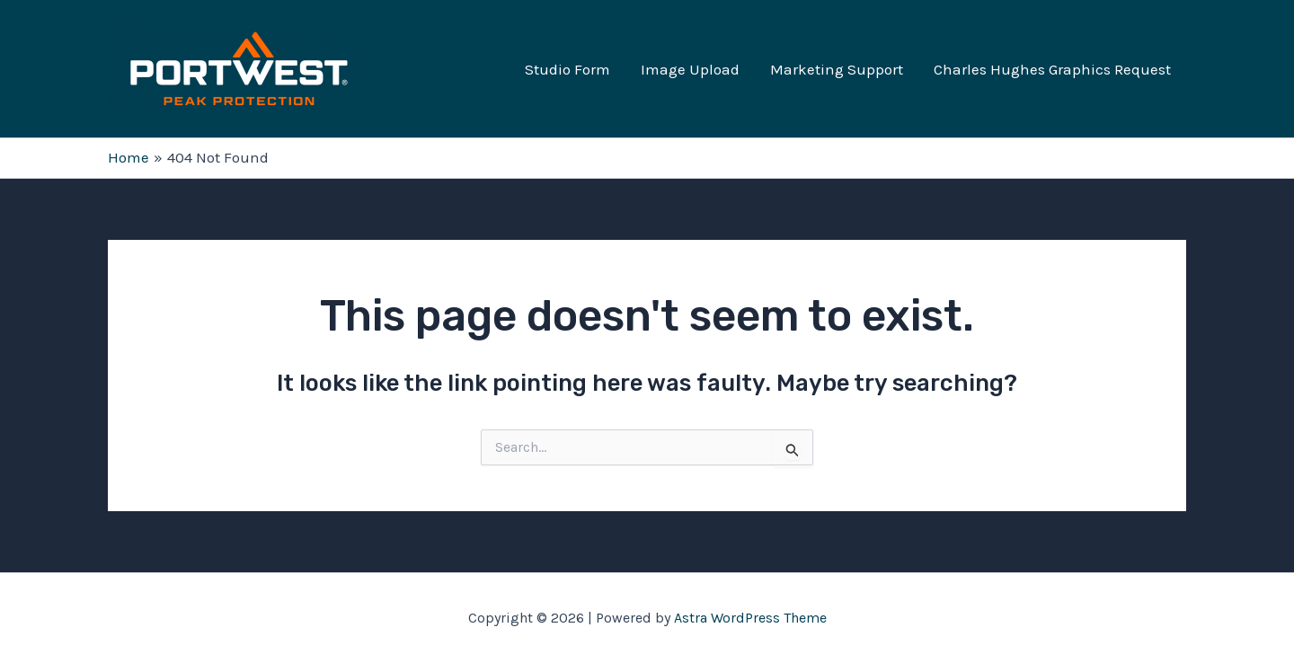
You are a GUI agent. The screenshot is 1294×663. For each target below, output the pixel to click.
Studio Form (567, 69)
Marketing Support (836, 69)
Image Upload (690, 69)
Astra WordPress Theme (750, 617)
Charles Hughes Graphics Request (1052, 69)
